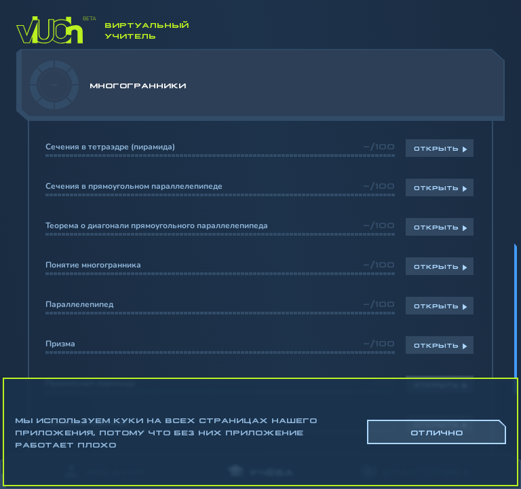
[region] (260, 251)
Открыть (436, 148)
